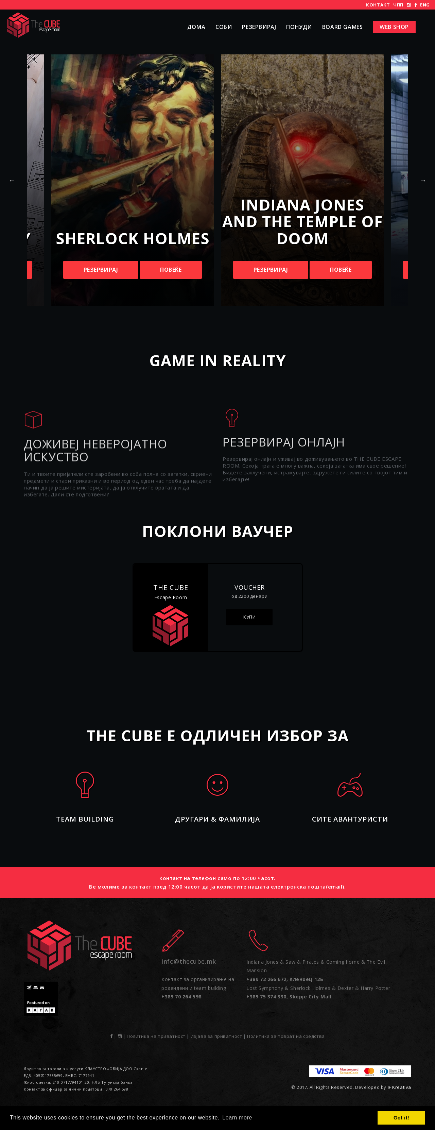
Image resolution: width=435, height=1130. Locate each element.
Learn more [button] (237, 1117)
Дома (196, 27)
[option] (302, 180)
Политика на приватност (156, 1036)
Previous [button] (11, 180)
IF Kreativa (399, 1087)
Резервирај (259, 27)
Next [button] (423, 180)
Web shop (394, 27)
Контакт (378, 5)
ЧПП (398, 5)
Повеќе (171, 269)
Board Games (342, 27)
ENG (425, 5)
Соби (223, 27)
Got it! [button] (401, 1117)
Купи (249, 617)
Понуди (299, 27)
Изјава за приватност (216, 1036)
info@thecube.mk (188, 961)
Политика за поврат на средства (286, 1036)
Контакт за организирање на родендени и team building (197, 988)
